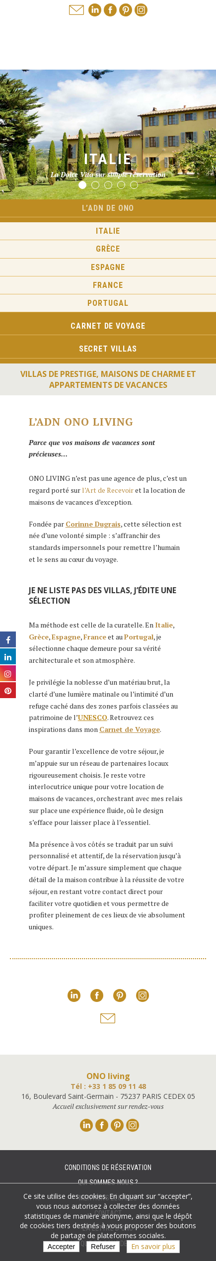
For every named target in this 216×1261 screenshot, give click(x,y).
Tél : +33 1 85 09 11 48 (108, 1086)
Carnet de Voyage (129, 729)
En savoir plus (153, 1246)
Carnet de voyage (108, 326)
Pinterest (125, 9)
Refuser (103, 1247)
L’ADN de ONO (108, 208)
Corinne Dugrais (93, 524)
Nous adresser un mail (76, 9)
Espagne (108, 267)
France (108, 285)
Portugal (107, 303)
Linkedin (94, 9)
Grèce (108, 249)
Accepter (61, 1247)
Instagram (141, 9)
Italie (108, 231)
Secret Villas (108, 349)
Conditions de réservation (108, 1167)
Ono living (108, 44)
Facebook (110, 9)
